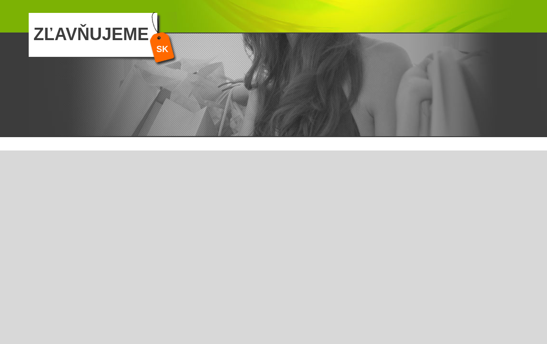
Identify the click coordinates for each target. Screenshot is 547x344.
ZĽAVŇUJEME (91, 34)
